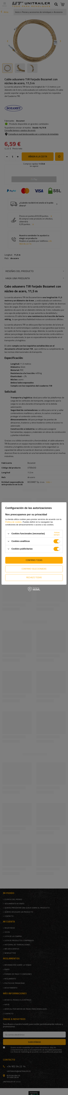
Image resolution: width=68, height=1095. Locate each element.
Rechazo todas (34, 577)
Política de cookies (13, 522)
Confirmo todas (34, 560)
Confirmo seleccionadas (34, 568)
